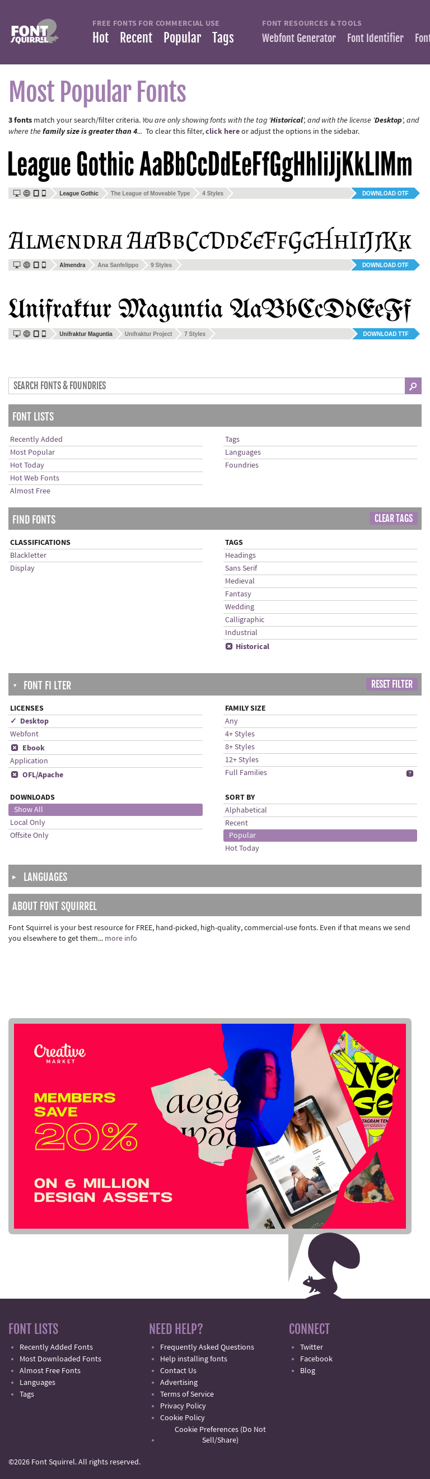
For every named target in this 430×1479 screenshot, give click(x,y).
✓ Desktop (29, 721)
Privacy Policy (183, 1406)
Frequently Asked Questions (207, 1347)
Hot (100, 37)
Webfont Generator (299, 38)
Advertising (179, 1383)
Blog (307, 1371)
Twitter (311, 1347)
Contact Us (178, 1371)
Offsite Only (29, 836)
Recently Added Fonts (56, 1347)
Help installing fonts (193, 1359)
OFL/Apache (36, 775)
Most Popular (32, 452)
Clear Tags (394, 518)
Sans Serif (241, 568)
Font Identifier (375, 38)
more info (121, 939)
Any (231, 721)
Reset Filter (392, 684)
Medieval (240, 581)
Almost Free (30, 491)
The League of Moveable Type (150, 193)
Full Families (246, 773)
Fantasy (238, 594)
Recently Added (36, 440)
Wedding (239, 607)
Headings (240, 555)
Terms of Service (187, 1394)
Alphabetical (246, 810)
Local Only (27, 823)
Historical (247, 646)
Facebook (316, 1359)
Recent (136, 37)
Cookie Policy (182, 1418)
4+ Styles (240, 734)
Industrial (241, 633)
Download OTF (385, 193)
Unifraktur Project (148, 334)
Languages (243, 452)
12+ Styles (242, 760)
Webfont (24, 734)
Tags (223, 37)
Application (29, 761)
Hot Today (27, 465)
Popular (182, 37)
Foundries (242, 465)
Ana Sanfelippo (117, 265)
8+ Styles (240, 747)
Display (22, 568)
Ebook (27, 748)
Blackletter (28, 555)
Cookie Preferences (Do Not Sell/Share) (220, 1435)
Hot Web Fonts (34, 478)
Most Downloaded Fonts (60, 1359)
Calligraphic (244, 620)
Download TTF (386, 334)
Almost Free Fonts (50, 1371)
